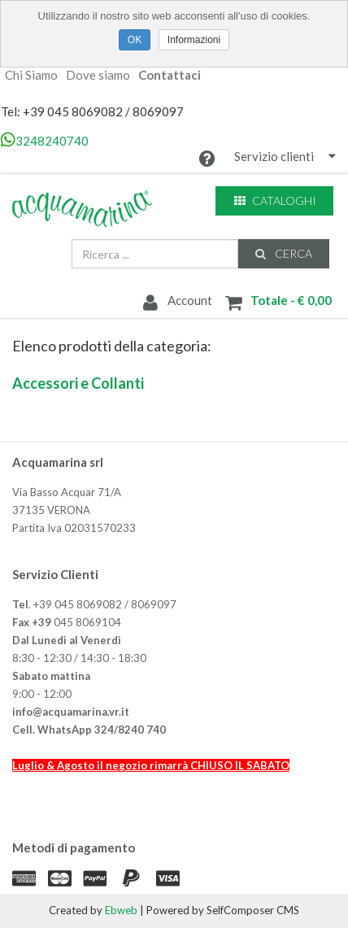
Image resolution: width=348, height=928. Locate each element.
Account (176, 301)
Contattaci (169, 75)
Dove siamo (98, 75)
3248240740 (45, 140)
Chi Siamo (31, 75)
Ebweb (121, 910)
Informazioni (193, 40)
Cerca (283, 253)
